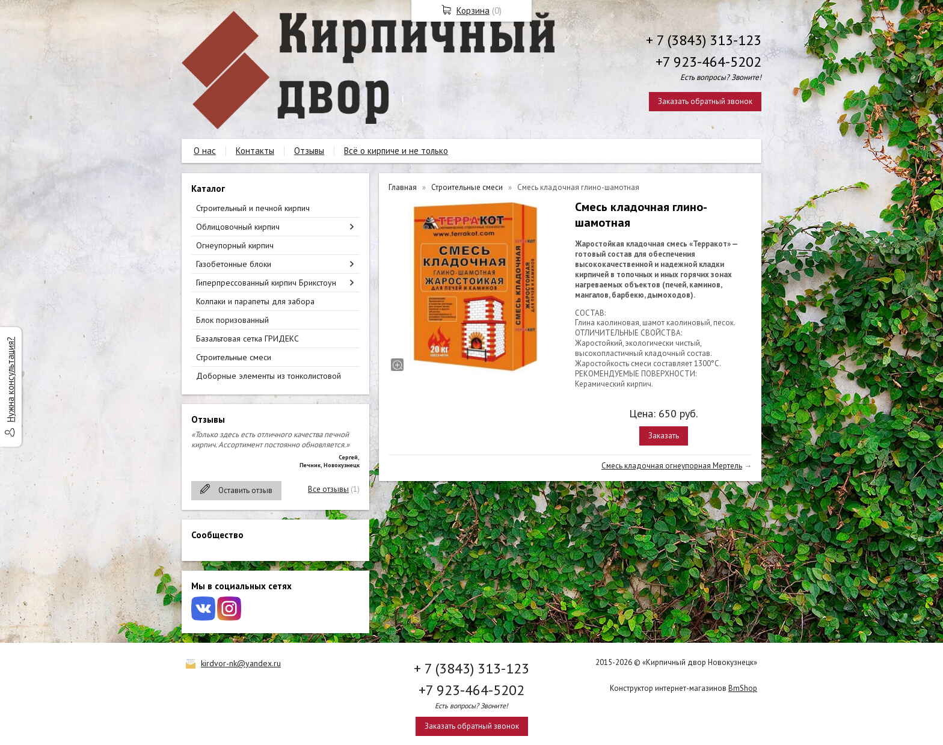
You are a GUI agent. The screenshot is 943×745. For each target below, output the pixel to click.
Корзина (473, 10)
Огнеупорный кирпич (235, 245)
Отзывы (309, 150)
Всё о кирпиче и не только (396, 150)
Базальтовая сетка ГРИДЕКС (247, 338)
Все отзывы (328, 489)
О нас (205, 150)
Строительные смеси (233, 357)
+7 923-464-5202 (708, 61)
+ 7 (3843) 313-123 (703, 40)
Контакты (255, 150)
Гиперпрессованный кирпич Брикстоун (266, 282)
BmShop (742, 688)
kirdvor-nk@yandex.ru (241, 663)
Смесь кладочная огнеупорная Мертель (671, 466)
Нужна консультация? (10, 379)
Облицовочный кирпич (238, 226)
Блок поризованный (232, 319)
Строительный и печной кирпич (253, 208)
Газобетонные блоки (233, 264)
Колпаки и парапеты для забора (255, 301)
